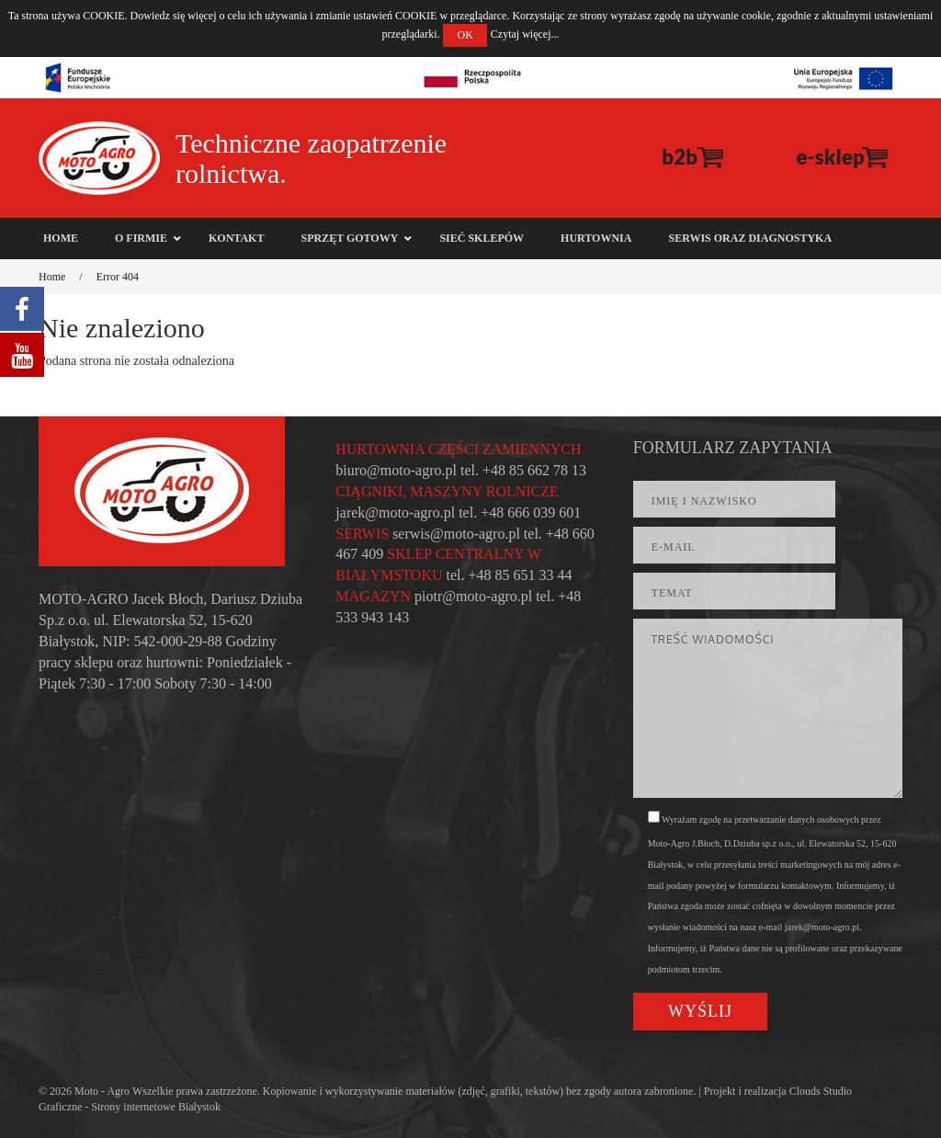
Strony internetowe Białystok (156, 1106)
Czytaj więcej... (525, 34)
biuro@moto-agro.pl (396, 470)
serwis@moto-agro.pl (456, 533)
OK (464, 34)
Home (52, 276)
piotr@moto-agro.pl (473, 596)
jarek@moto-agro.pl (395, 512)
